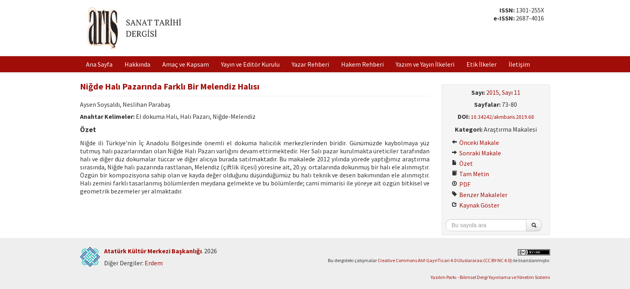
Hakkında (137, 64)
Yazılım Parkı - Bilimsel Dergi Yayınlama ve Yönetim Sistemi (490, 277)
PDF (461, 184)
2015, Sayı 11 (503, 92)
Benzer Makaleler (479, 195)
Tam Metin (470, 174)
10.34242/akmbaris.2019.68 (502, 117)
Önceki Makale (475, 142)
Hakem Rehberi (362, 64)
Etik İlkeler (481, 64)
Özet (462, 163)
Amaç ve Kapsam (185, 64)
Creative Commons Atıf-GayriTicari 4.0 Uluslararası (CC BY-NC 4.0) (445, 260)
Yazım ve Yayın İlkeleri (425, 64)
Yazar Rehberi (310, 64)
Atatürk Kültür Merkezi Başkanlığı (153, 251)
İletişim (519, 64)
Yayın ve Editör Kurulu (250, 64)
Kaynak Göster (475, 205)
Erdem (154, 263)
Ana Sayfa (99, 64)
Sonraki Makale (476, 153)
